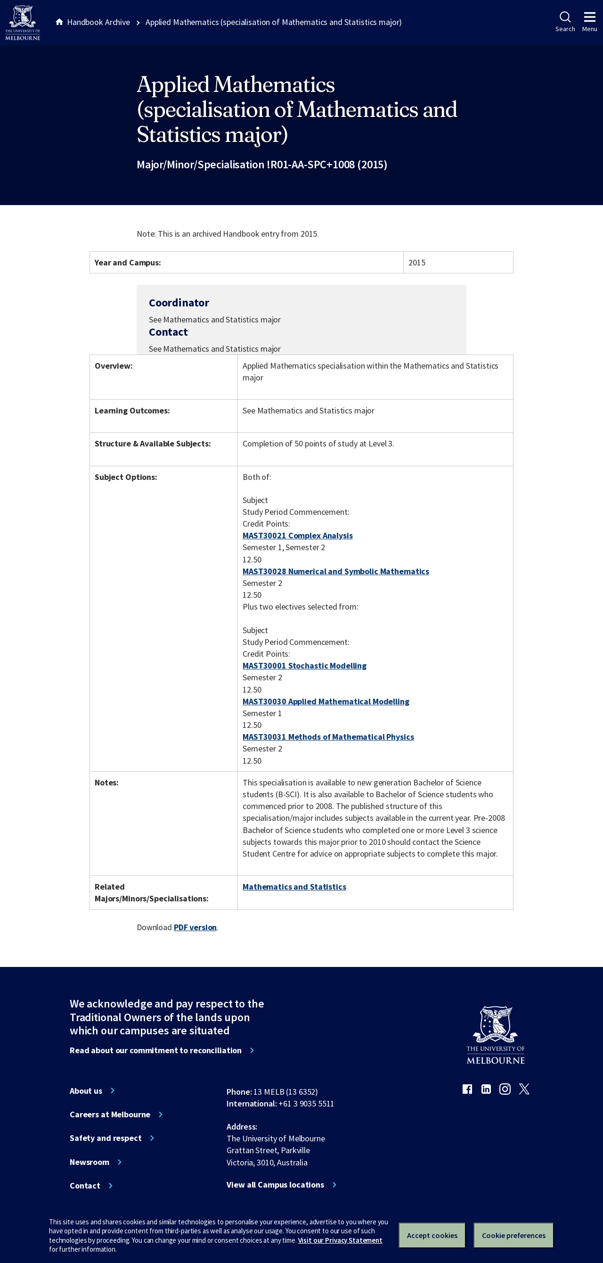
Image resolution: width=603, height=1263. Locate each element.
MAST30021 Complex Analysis (298, 535)
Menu (589, 22)
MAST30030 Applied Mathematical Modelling (326, 701)
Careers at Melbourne (110, 1114)
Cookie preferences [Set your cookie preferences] (514, 1235)
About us (86, 1091)
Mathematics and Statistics (294, 886)
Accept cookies (432, 1235)
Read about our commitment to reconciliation (156, 1050)
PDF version (195, 927)
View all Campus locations (275, 1185)
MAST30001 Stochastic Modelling (305, 665)
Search (565, 22)
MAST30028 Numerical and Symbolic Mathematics (336, 571)
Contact (85, 1185)
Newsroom (89, 1162)
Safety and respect (106, 1138)
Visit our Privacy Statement (340, 1240)
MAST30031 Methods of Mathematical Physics (328, 736)
